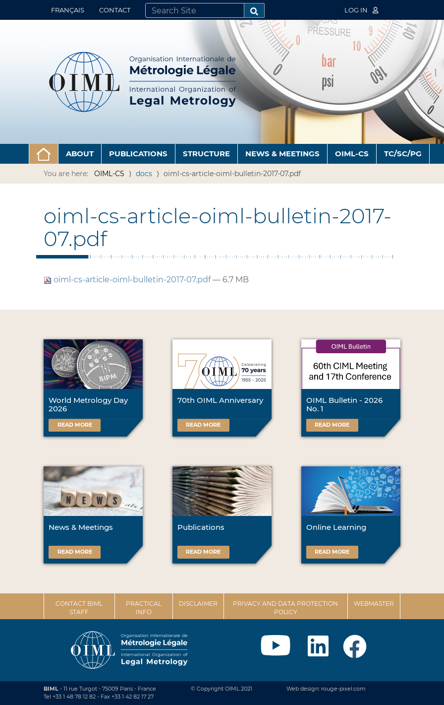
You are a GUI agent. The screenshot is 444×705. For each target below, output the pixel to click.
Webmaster (374, 603)
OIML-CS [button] (352, 153)
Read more (74, 424)
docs (144, 173)
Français (67, 10)
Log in (361, 10)
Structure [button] (206, 153)
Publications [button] (138, 153)
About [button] (80, 153)
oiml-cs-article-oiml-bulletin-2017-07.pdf (128, 279)
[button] (43, 154)
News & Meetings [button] (282, 153)
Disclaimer (198, 603)
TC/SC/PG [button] (403, 153)
